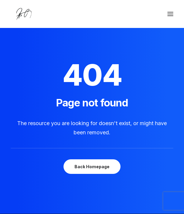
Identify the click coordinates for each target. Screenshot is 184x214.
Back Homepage (92, 166)
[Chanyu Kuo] (92, 14)
